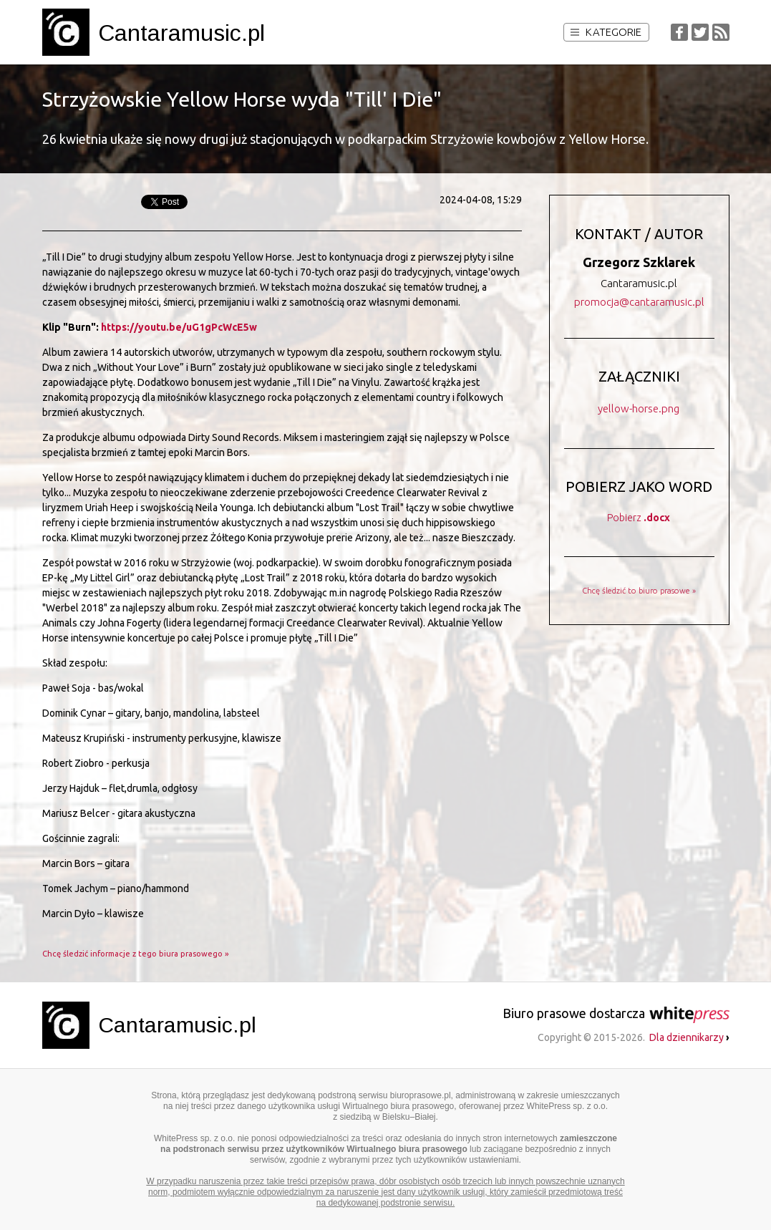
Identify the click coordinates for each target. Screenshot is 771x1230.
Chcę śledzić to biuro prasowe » (639, 590)
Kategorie (606, 32)
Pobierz (638, 517)
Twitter (700, 32)
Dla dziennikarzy (689, 1037)
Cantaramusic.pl (181, 33)
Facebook (679, 32)
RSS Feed (720, 32)
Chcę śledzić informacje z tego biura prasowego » (135, 953)
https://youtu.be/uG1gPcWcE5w (179, 327)
